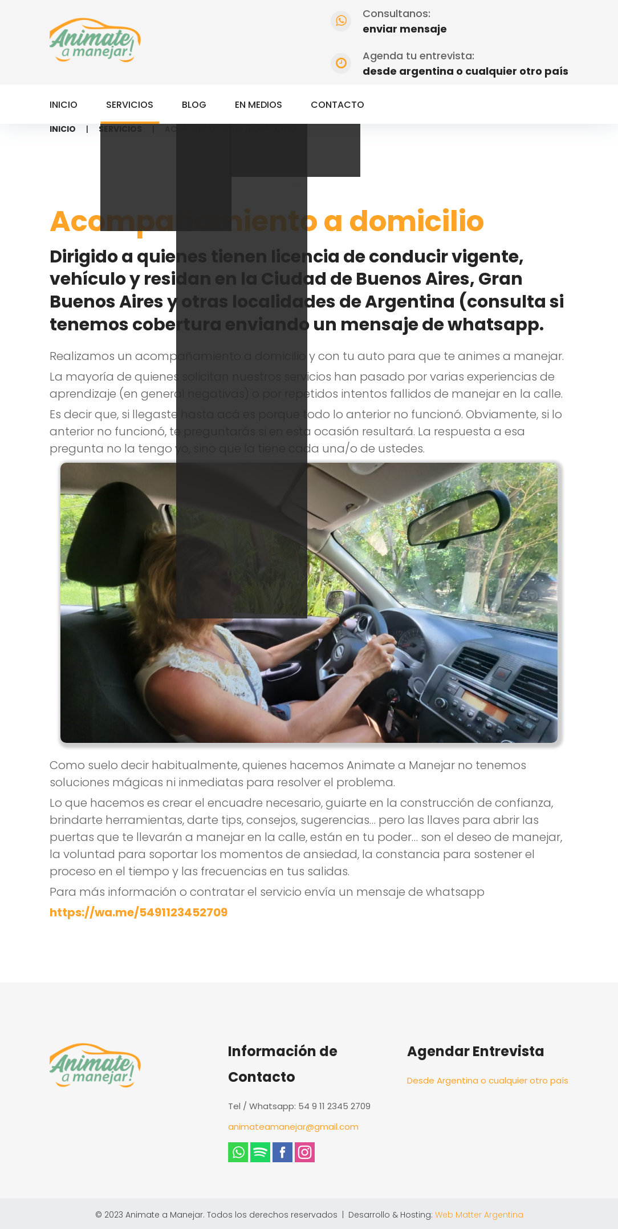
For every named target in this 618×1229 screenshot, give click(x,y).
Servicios (129, 104)
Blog (194, 104)
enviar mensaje (405, 29)
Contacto (337, 104)
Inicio (64, 104)
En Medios (258, 104)
